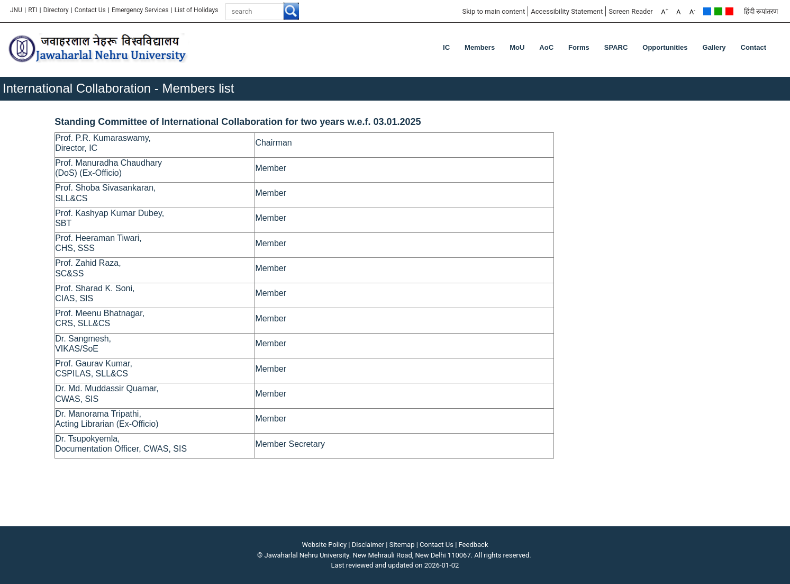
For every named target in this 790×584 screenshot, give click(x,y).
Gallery (714, 47)
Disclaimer (368, 545)
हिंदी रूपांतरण (761, 11)
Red (729, 11)
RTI (32, 10)
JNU (16, 10)
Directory (56, 10)
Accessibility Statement (567, 11)
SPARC (616, 47)
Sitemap (402, 545)
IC (446, 47)
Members (480, 47)
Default (707, 11)
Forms (578, 47)
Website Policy (324, 545)
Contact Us (90, 10)
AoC (546, 47)
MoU (517, 47)
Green (718, 11)
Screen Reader (631, 11)
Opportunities (664, 47)
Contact (753, 47)
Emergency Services (140, 10)
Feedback (473, 545)
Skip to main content (493, 11)
